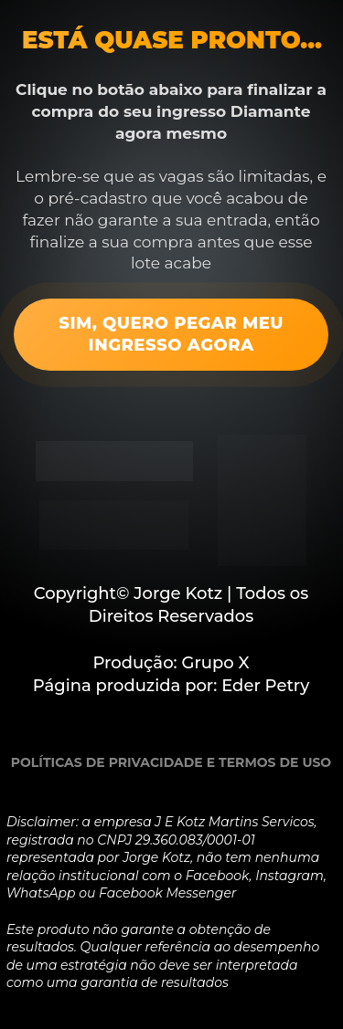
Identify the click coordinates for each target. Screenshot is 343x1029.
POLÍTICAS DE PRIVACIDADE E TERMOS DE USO (171, 762)
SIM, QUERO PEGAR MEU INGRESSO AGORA (171, 333)
